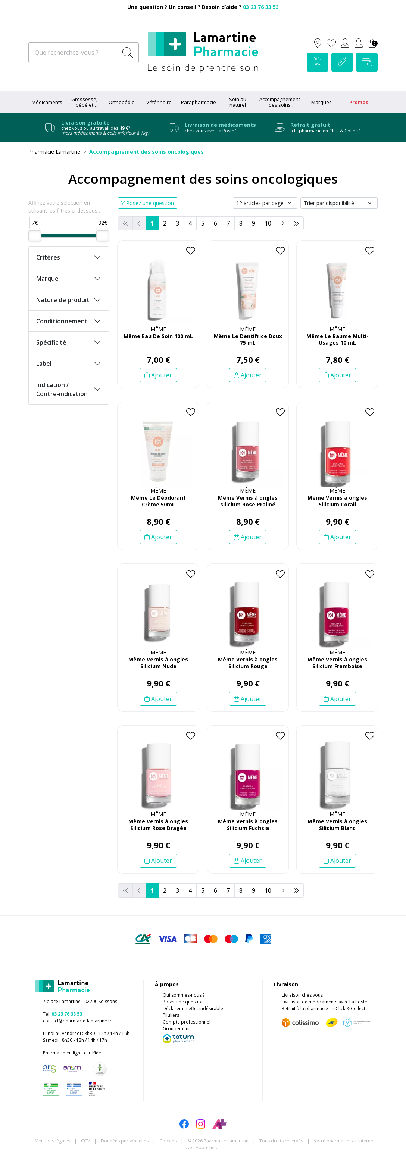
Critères (48, 257)
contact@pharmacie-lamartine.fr (77, 1021)
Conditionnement (62, 321)
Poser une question (183, 1002)
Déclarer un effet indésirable (193, 1008)
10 (268, 223)
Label (43, 363)
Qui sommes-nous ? (183, 995)
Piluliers (171, 1015)
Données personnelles (125, 1141)
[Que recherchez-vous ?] (73, 52)
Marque (47, 278)
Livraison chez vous (302, 995)
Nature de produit (63, 300)
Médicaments (47, 102)
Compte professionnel (186, 1022)
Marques (321, 102)
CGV (85, 1141)
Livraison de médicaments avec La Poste (324, 1002)
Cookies (168, 1141)
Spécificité (51, 342)
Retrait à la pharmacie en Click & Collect (323, 1008)
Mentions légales (52, 1141)
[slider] (34, 235)
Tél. (62, 1014)
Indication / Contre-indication (62, 389)
